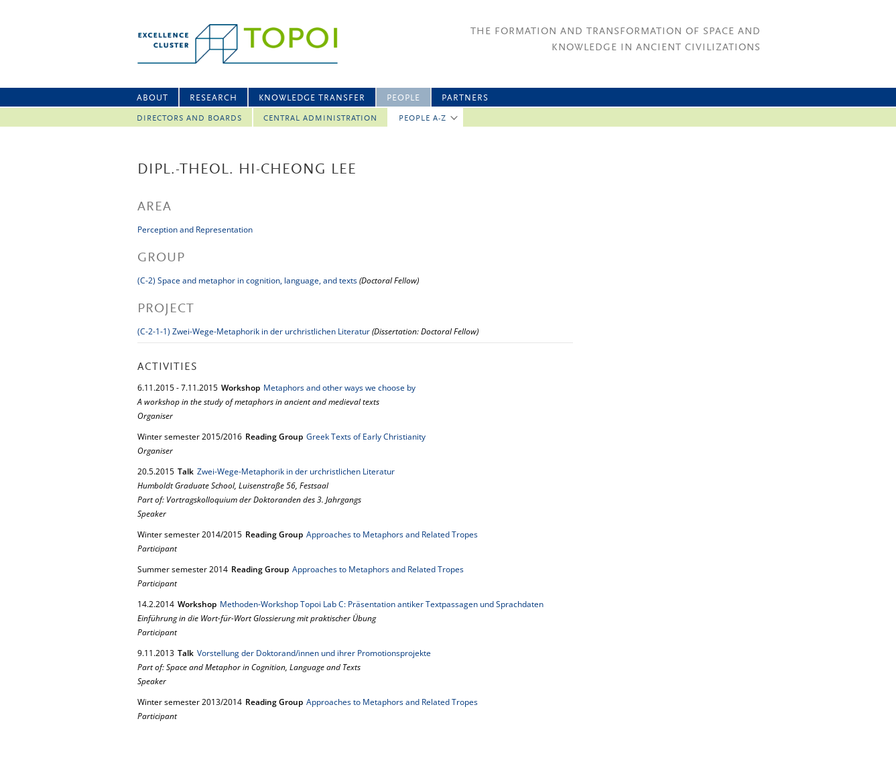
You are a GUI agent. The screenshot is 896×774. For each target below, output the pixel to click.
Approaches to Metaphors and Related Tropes (392, 534)
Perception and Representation (195, 229)
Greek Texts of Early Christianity (366, 436)
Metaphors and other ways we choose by (339, 387)
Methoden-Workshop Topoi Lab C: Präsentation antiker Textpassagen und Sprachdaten (381, 604)
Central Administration (320, 119)
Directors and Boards (189, 119)
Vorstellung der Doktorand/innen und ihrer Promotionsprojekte (314, 653)
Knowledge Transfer (312, 98)
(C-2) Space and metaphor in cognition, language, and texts (247, 280)
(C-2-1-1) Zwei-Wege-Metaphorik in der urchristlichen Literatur (253, 331)
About (152, 98)
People (403, 98)
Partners (465, 98)
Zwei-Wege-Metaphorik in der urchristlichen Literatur (296, 471)
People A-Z (422, 119)
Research (213, 98)
